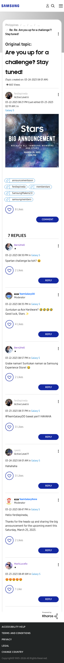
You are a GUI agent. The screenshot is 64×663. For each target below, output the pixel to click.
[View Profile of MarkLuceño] (20, 563)
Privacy (7, 639)
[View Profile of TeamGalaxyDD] (27, 293)
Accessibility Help (13, 626)
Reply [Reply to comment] (48, 280)
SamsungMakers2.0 (22, 193)
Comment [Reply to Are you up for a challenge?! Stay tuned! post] (47, 219)
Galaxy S (9, 110)
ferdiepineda (18, 186)
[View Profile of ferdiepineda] (20, 93)
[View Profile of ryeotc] (17, 450)
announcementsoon (22, 180)
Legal (5, 645)
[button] (53, 94)
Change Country (12, 652)
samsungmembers (21, 199)
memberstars (43, 186)
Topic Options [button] (52, 34)
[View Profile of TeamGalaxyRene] (28, 499)
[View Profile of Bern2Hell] (19, 245)
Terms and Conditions (16, 633)
